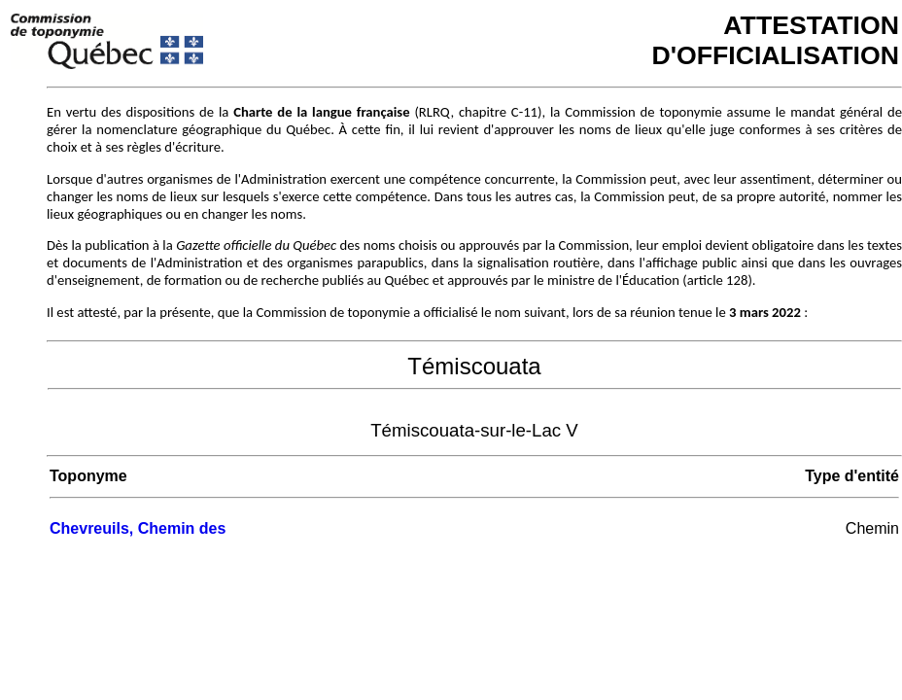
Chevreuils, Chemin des (138, 528)
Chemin (872, 528)
